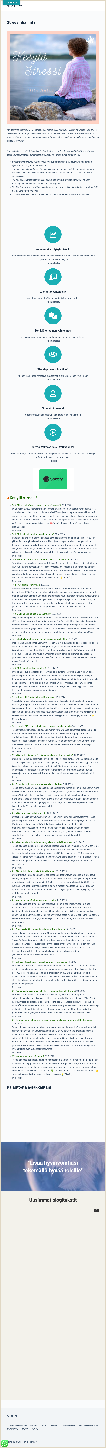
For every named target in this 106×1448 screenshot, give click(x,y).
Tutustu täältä (53, 263)
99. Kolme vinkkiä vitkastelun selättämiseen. (33, 697)
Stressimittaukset (53, 408)
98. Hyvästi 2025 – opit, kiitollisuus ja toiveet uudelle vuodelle (42, 726)
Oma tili (34, 1429)
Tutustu (53, 461)
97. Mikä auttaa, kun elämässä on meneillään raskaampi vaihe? (42, 755)
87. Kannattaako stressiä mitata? (28, 1056)
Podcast (53, 1425)
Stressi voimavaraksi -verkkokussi (53, 447)
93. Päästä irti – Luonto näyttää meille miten (33, 871)
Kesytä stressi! (23, 497)
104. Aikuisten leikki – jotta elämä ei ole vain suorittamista (40, 559)
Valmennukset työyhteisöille (53, 249)
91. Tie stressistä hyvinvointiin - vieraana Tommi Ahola (38, 929)
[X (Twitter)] (12, 1416)
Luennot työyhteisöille (52, 291)
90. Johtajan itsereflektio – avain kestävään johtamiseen (39, 962)
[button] (98, 1210)
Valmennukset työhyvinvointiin (24, 1425)
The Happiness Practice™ (52, 369)
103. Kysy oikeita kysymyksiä (26, 585)
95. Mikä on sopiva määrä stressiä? (29, 813)
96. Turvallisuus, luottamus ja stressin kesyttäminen (37, 784)
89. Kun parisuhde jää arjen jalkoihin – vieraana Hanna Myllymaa (43, 991)
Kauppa (25, 1429)
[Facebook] (8, 1416)
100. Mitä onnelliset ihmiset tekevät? (30, 668)
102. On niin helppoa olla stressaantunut (31, 614)
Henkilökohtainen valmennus (53, 330)
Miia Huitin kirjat (68, 1425)
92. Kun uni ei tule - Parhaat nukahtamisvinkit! (34, 900)
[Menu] (98, 6)
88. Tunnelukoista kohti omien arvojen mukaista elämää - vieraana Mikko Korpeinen (52, 1020)
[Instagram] (16, 1416)
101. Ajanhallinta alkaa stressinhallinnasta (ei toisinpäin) (39, 639)
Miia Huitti (15, 6)
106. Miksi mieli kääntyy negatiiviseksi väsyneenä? (36, 505)
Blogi (44, 1425)
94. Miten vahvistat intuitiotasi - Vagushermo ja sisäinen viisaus (43, 842)
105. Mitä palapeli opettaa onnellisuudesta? (33, 534)
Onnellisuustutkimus (88, 1425)
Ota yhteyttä (12, 1429)
